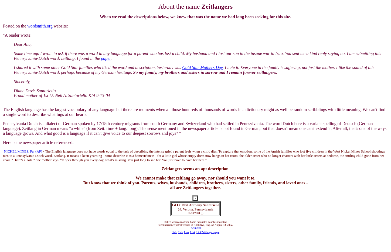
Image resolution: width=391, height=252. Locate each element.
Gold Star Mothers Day (202, 67)
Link (174, 232)
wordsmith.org (39, 26)
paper (106, 58)
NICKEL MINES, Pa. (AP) (23, 151)
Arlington (196, 227)
